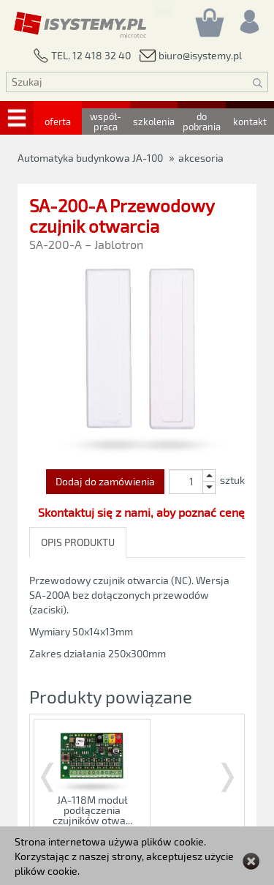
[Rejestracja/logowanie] (248, 18)
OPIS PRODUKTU (78, 542)
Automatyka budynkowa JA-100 (90, 158)
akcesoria (201, 158)
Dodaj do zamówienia (105, 481)
